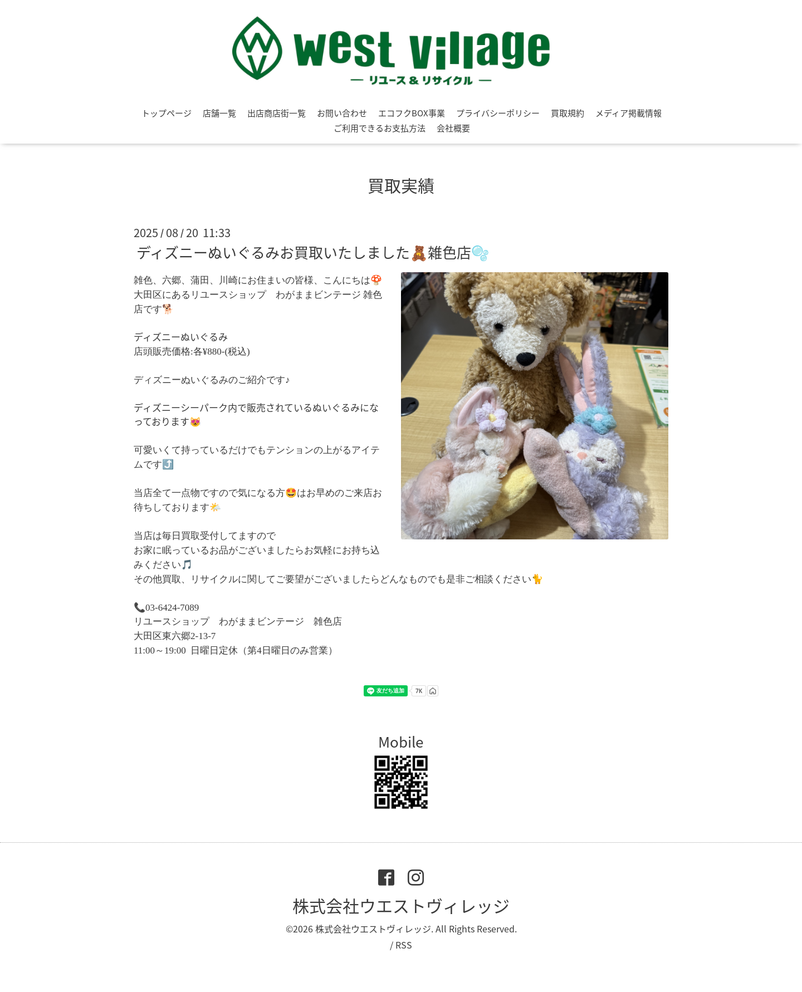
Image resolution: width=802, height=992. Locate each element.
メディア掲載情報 (628, 113)
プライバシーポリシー (498, 113)
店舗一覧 (219, 113)
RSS (403, 944)
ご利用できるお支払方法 (380, 128)
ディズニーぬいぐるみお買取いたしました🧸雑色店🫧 (312, 252)
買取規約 (567, 113)
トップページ (166, 113)
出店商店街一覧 (276, 113)
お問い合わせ (342, 113)
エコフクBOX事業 (411, 113)
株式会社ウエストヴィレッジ (401, 905)
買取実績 (401, 185)
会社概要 (453, 128)
